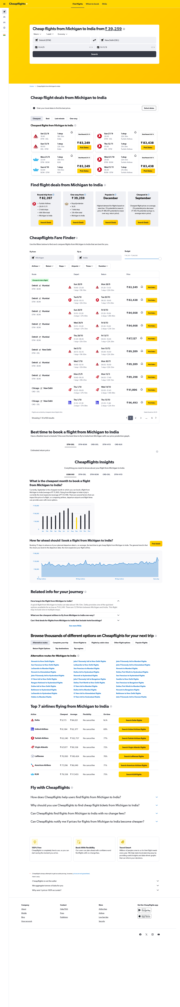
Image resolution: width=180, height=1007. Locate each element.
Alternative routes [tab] (40, 643)
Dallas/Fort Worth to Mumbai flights (131, 686)
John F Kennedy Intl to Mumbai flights (131, 661)
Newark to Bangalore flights (127, 690)
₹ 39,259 (113, 28)
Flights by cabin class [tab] (100, 643)
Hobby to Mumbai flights (41, 697)
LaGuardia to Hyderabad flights (44, 693)
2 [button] (135, 418)
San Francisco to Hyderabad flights (130, 676)
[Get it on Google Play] (144, 910)
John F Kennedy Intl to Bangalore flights (90, 679)
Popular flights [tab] (141, 643)
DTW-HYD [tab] (107, 444)
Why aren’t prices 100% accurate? (95, 890)
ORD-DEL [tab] (95, 444)
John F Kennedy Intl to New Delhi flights (90, 661)
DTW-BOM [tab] (82, 444)
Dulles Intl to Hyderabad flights (86, 672)
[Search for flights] (4, 11)
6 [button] (152, 418)
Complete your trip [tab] (60, 643)
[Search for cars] (4, 22)
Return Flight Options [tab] (41, 648)
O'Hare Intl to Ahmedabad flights (87, 693)
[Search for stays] (4, 17)
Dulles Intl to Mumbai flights (85, 690)
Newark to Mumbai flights (127, 668)
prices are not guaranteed (81, 873)
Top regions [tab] (78, 648)
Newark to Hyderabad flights (86, 676)
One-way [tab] (73, 119)
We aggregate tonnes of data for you (95, 885)
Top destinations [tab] (62, 648)
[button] (4, 4)
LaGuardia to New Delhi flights (86, 665)
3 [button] (140, 418)
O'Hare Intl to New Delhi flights (44, 679)
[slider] (160, 258)
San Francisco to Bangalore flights (130, 683)
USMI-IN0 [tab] (70, 474)
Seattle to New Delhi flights (127, 679)
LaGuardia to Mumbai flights (42, 668)
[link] (46, 222)
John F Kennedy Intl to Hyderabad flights (47, 676)
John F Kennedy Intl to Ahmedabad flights (133, 665)
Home (32, 86)
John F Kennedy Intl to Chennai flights (131, 697)
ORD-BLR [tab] (118, 444)
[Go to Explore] (4, 27)
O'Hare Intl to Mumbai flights (85, 686)
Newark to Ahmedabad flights (43, 672)
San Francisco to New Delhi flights (45, 665)
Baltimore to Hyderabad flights (44, 690)
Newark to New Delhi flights (42, 661)
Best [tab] (47, 119)
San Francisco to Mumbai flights (86, 668)
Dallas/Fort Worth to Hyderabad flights (132, 672)
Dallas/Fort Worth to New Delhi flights (89, 683)
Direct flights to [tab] (80, 643)
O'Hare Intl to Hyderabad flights (87, 697)
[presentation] (124, 29)
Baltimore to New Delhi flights (128, 693)
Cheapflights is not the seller (95, 880)
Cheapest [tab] (37, 119)
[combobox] (38, 34)
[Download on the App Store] (144, 916)
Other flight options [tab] (122, 643)
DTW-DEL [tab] (70, 444)
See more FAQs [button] (75, 626)
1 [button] (130, 418)
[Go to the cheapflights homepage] (18, 4)
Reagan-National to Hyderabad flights (47, 683)
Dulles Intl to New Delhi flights (43, 686)
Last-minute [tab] (59, 119)
